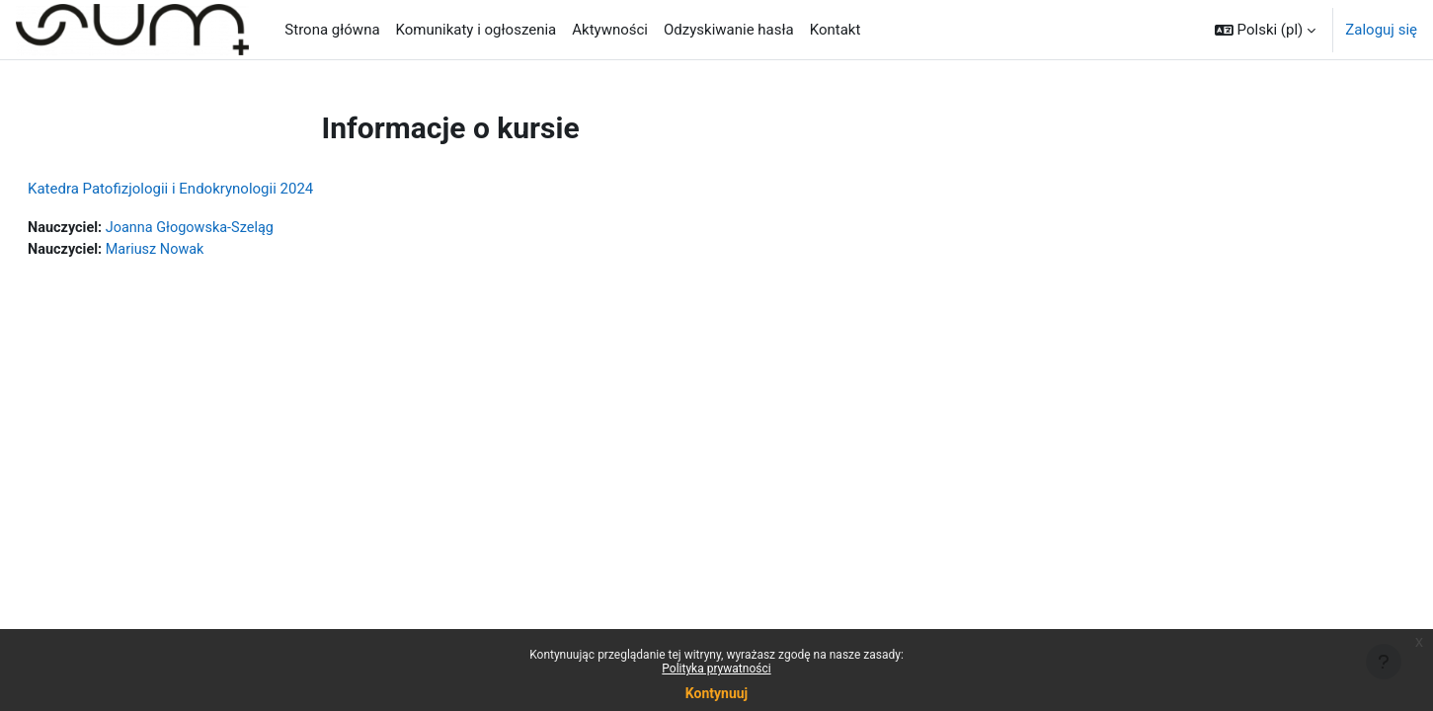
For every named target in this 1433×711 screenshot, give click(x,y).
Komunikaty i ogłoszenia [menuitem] (476, 30)
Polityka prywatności (716, 668)
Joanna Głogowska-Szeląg (243, 228)
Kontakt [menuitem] (835, 30)
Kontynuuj (716, 693)
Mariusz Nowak (207, 251)
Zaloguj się (1381, 30)
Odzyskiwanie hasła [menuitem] (729, 30)
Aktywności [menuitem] (610, 30)
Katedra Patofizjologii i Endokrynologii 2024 (217, 189)
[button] (1265, 29)
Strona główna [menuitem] (331, 30)
